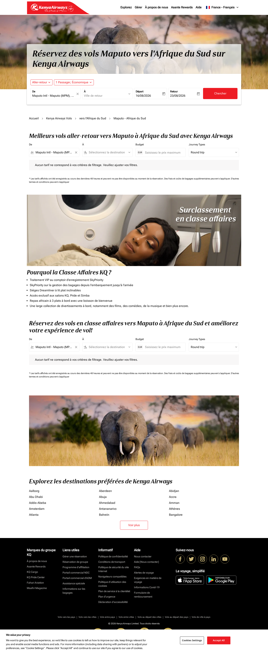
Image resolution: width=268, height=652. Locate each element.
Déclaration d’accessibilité (113, 602)
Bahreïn (104, 514)
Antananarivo (108, 509)
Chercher (220, 93)
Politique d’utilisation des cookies (112, 583)
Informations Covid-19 (146, 587)
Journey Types (197, 144)
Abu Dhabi (36, 497)
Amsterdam (36, 509)
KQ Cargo (32, 571)
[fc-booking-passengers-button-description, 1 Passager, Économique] (72, 82)
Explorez (126, 7)
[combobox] (53, 96)
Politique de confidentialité (113, 556)
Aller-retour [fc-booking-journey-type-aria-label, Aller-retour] (39, 82)
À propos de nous (156, 7)
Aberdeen (105, 491)
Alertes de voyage (144, 572)
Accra (172, 497)
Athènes (174, 509)
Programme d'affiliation (76, 567)
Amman (174, 503)
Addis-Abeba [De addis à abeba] (37, 503)
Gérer (138, 7)
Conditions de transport (111, 561)
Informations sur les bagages (74, 590)
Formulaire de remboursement (143, 594)
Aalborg (34, 491)
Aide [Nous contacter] (146, 561)
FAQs (137, 567)
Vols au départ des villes (149, 617)
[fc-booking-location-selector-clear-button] (78, 93)
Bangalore (176, 514)
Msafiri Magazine (37, 588)
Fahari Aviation (35, 582)
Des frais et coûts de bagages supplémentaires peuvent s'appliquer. (197, 178)
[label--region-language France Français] (222, 7)
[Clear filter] (76, 152)
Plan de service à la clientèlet (114, 591)
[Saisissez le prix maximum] (163, 152)
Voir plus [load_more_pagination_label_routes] (134, 525)
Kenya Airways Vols (59, 118)
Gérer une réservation (75, 556)
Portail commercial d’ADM (77, 578)
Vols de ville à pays (201, 617)
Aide (199, 7)
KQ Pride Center (36, 577)
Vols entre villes (126, 617)
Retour (174, 91)
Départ (139, 91)
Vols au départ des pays (176, 617)
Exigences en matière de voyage (147, 580)
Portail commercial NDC (76, 572)
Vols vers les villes (87, 617)
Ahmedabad (107, 503)
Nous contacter (142, 556)
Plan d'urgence (106, 596)
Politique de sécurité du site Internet (113, 569)
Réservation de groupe (75, 561)
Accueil (34, 118)
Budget (139, 144)
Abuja (103, 497)
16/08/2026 (143, 95)
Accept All (219, 640)
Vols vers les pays (66, 617)
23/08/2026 (177, 95)
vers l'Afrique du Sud (92, 118)
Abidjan (174, 491)
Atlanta (34, 514)
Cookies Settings (192, 640)
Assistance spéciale (74, 583)
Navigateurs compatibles (112, 576)
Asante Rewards (182, 7)
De (33, 91)
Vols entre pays (107, 617)
